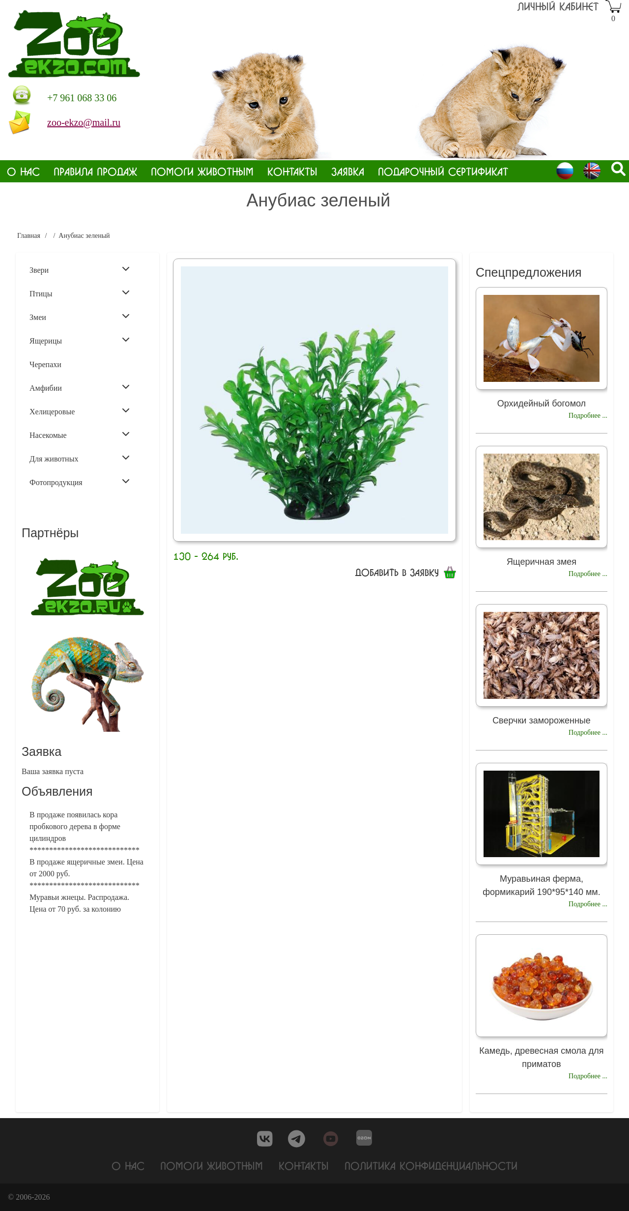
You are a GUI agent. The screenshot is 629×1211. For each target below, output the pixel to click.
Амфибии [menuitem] (79, 387)
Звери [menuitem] (79, 269)
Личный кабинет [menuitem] (558, 6)
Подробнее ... (588, 415)
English (591, 170)
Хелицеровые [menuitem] (79, 411)
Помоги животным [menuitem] (202, 171)
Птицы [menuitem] (79, 293)
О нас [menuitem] (23, 171)
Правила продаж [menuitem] (95, 171)
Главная (28, 235)
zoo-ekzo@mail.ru (83, 122)
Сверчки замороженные (541, 720)
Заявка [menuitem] (347, 171)
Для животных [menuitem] (79, 458)
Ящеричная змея (541, 562)
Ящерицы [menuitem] (79, 340)
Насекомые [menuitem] (79, 434)
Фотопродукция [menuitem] (79, 482)
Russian (564, 170)
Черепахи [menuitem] (45, 364)
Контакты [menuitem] (292, 171)
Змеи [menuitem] (79, 316)
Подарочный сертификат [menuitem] (443, 171)
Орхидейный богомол (541, 403)
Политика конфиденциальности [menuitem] (430, 1166)
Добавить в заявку (397, 572)
